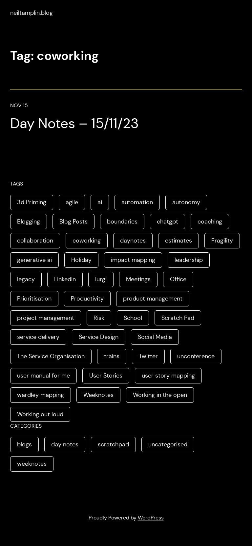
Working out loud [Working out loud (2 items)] (40, 414)
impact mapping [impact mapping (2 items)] (133, 259)
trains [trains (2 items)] (111, 356)
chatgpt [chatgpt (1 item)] (167, 221)
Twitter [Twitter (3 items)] (148, 356)
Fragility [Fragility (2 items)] (222, 240)
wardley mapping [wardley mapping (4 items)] (40, 395)
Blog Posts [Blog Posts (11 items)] (73, 221)
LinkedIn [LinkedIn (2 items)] (65, 279)
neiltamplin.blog (31, 12)
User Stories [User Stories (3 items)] (105, 375)
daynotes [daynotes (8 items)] (133, 240)
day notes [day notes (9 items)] (64, 444)
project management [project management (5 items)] (45, 318)
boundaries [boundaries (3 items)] (122, 221)
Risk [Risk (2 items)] (99, 318)
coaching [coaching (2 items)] (210, 221)
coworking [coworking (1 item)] (87, 240)
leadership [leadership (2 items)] (189, 259)
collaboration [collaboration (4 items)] (35, 240)
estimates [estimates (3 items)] (178, 240)
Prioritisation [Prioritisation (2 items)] (34, 298)
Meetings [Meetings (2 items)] (138, 279)
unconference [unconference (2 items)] (196, 356)
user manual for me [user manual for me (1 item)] (43, 375)
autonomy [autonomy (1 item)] (186, 202)
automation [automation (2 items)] (137, 202)
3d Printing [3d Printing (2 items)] (31, 202)
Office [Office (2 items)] (178, 279)
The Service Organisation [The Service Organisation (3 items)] (51, 356)
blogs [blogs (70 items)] (24, 444)
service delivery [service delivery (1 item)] (38, 337)
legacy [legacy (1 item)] (26, 279)
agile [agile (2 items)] (72, 202)
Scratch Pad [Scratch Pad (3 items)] (177, 318)
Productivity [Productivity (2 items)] (87, 298)
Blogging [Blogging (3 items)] (28, 221)
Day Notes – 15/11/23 (74, 123)
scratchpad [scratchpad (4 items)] (113, 444)
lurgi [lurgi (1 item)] (101, 279)
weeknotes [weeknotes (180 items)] (32, 463)
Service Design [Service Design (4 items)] (98, 337)
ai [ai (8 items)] (99, 202)
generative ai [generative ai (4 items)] (34, 259)
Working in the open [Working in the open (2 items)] (160, 395)
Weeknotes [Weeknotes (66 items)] (98, 395)
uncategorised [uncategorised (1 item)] (167, 444)
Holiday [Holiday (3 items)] (81, 259)
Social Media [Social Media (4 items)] (155, 337)
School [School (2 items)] (133, 318)
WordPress (151, 518)
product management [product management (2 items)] (152, 298)
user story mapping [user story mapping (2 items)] (168, 375)
